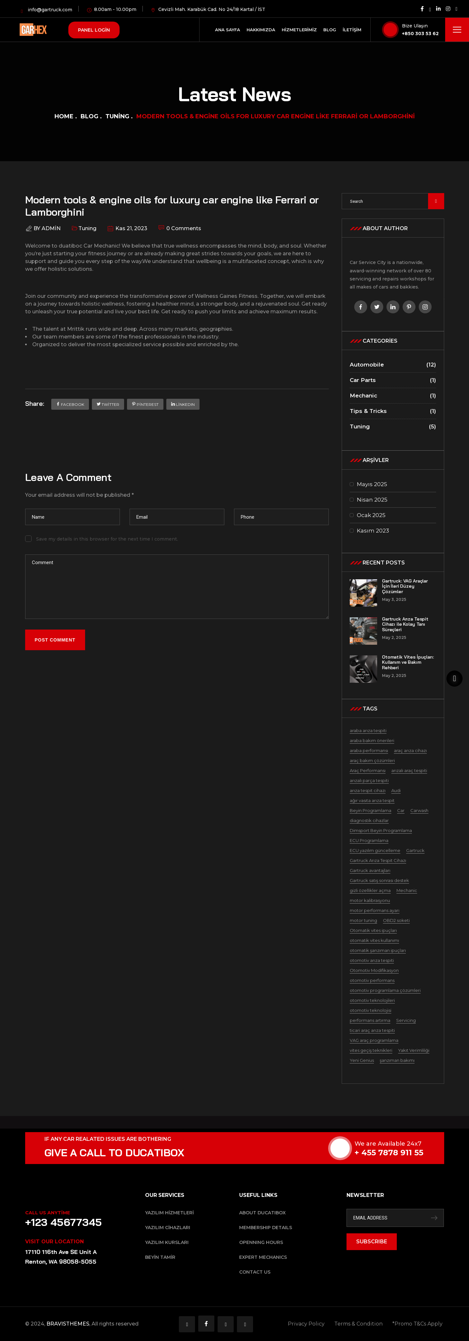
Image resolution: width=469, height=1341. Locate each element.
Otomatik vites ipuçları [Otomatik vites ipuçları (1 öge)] (373, 930)
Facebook (70, 404)
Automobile (393, 364)
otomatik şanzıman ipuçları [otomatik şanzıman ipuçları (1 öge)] (378, 950)
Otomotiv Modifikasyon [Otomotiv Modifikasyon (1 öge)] (374, 970)
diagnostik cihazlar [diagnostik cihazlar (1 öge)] (369, 820)
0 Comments (180, 228)
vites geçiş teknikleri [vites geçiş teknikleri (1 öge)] (371, 1050)
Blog (89, 116)
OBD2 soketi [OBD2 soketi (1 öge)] (396, 920)
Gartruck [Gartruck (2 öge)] (415, 850)
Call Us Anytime (47, 1213)
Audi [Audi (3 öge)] (396, 790)
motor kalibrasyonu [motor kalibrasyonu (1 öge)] (370, 900)
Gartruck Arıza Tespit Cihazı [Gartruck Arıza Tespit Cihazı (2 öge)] (378, 860)
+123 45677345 (63, 1222)
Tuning (117, 116)
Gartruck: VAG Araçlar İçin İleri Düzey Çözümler (405, 586)
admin (51, 228)
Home (63, 116)
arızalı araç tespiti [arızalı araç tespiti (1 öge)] (409, 770)
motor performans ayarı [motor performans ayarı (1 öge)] (374, 910)
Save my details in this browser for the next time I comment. (107, 539)
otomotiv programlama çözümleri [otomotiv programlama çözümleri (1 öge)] (385, 990)
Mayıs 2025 (372, 484)
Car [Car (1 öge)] (401, 810)
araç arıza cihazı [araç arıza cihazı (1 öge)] (410, 750)
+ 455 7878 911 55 (401, 1152)
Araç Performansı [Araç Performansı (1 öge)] (368, 770)
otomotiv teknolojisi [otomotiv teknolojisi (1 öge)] (370, 1010)
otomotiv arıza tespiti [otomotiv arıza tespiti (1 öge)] (372, 960)
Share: (34, 403)
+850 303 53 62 (420, 33)
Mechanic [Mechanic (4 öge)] (406, 890)
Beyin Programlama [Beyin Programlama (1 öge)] (370, 810)
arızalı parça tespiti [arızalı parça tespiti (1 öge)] (369, 780)
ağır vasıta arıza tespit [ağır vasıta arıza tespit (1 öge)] (372, 800)
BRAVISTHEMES (67, 1324)
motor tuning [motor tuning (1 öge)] (363, 920)
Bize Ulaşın (415, 26)
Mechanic (393, 395)
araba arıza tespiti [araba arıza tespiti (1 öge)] (368, 730)
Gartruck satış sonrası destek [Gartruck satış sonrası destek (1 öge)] (379, 880)
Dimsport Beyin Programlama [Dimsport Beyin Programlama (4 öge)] (381, 830)
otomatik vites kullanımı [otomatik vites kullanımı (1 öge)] (374, 940)
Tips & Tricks (393, 411)
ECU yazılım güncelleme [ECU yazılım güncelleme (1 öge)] (375, 850)
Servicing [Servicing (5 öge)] (406, 1020)
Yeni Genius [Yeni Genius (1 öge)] (362, 1060)
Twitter (108, 404)
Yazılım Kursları (167, 1242)
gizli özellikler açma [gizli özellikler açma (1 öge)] (370, 890)
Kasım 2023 (373, 530)
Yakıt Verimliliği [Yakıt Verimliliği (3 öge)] (413, 1050)
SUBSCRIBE (371, 1241)
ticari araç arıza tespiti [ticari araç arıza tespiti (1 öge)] (372, 1030)
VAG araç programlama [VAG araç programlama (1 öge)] (374, 1040)
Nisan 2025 (372, 499)
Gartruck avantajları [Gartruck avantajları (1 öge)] (370, 870)
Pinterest (145, 404)
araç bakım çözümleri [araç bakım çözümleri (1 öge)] (372, 760)
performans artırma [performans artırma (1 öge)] (370, 1020)
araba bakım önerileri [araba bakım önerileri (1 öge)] (372, 740)
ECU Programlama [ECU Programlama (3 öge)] (369, 840)
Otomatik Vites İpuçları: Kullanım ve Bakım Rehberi (408, 662)
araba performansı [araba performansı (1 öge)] (369, 750)
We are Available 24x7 (400, 1143)
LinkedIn (183, 404)
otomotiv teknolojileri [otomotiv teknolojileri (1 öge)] (372, 1000)
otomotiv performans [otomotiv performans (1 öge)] (372, 980)
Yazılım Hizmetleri (169, 1213)
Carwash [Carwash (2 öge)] (419, 810)
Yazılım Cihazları (167, 1227)
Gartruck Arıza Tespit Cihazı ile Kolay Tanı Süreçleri (405, 624)
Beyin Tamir (160, 1257)
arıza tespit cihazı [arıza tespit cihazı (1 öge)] (368, 790)
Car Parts (393, 380)
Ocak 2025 (371, 515)
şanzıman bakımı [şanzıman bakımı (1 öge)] (397, 1060)
